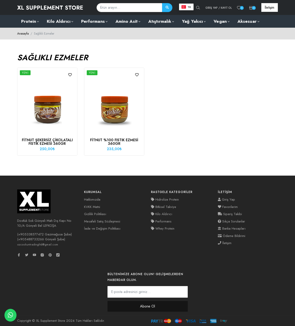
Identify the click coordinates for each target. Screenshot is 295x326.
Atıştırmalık (159, 21)
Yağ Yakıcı (192, 21)
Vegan (220, 21)
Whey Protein (162, 228)
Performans (93, 21)
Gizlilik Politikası (95, 214)
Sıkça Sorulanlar (231, 221)
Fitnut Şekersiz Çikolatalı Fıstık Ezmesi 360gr (47, 141)
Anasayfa (23, 33)
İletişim (224, 243)
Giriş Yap (226, 199)
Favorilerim (228, 206)
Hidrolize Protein (165, 199)
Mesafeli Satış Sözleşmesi (102, 221)
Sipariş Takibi (230, 214)
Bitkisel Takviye (163, 206)
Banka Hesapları (231, 228)
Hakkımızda (92, 199)
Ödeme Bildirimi (231, 235)
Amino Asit (127, 21)
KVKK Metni (92, 206)
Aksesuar (247, 21)
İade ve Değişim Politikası (102, 228)
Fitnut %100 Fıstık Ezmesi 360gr (114, 141)
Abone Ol (147, 306)
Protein (28, 21)
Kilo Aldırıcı (58, 21)
